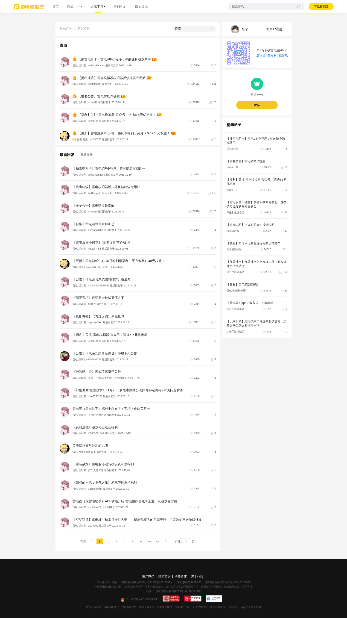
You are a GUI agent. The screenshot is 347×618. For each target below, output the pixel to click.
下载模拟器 (321, 6)
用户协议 (148, 576)
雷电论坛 (66, 28)
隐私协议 (164, 576)
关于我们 (197, 576)
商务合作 (181, 576)
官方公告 (84, 28)
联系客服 (247, 586)
